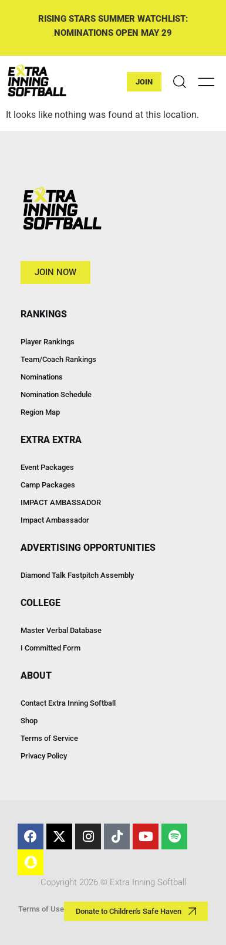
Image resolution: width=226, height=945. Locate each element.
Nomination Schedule (56, 394)
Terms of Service (49, 738)
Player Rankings (48, 341)
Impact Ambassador (55, 520)
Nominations (42, 376)
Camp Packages (48, 484)
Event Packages (47, 467)
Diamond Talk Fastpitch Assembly (77, 575)
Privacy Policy (44, 755)
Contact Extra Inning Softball (68, 703)
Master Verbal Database (61, 630)
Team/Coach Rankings (58, 359)
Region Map (40, 412)
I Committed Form (50, 647)
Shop (29, 720)
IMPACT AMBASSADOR (61, 502)
